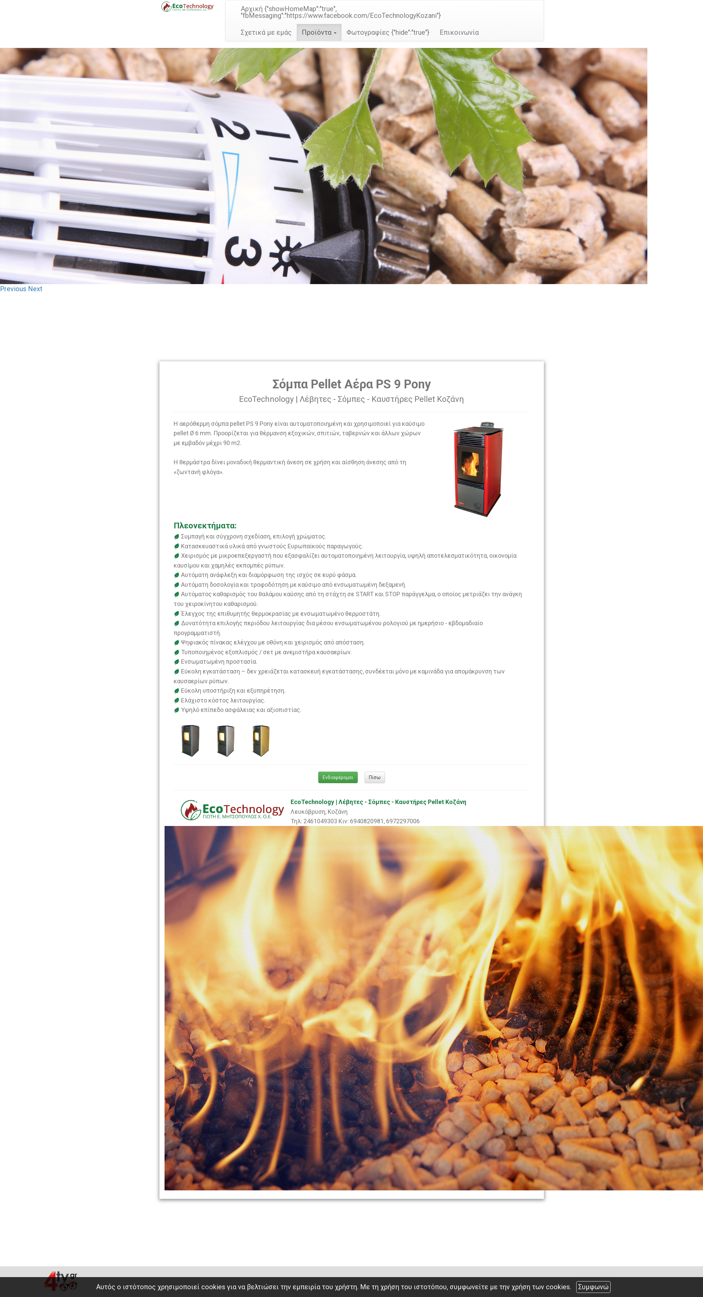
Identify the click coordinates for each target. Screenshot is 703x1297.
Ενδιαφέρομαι (338, 777)
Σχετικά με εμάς (266, 32)
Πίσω (375, 777)
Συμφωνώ (593, 1287)
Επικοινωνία (459, 32)
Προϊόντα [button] (319, 32)
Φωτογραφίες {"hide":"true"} (388, 32)
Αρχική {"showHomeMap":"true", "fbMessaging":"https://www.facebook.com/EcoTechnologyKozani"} (341, 12)
